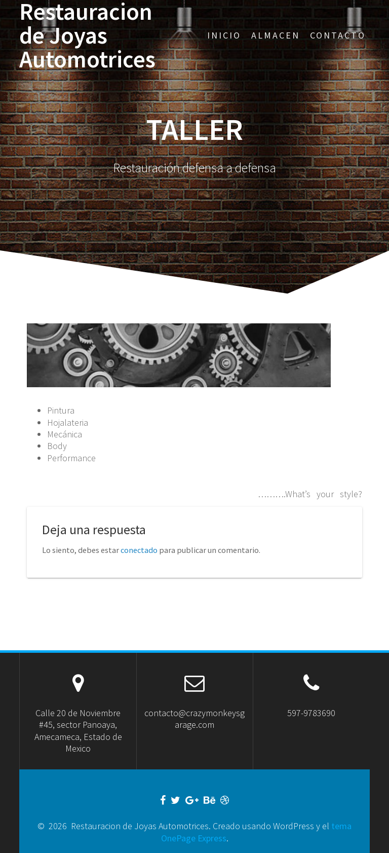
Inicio (224, 35)
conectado (139, 550)
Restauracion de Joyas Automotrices (87, 35)
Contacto (338, 35)
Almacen (275, 35)
